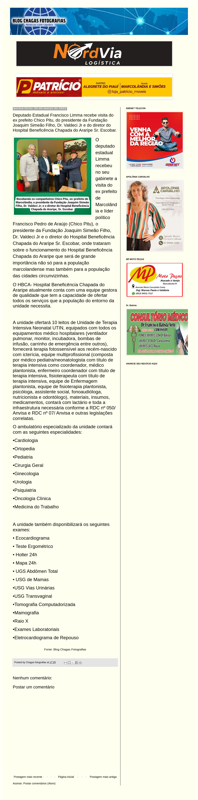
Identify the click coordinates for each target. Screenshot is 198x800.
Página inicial (66, 776)
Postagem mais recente (28, 776)
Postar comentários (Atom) (39, 783)
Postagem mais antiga (103, 776)
